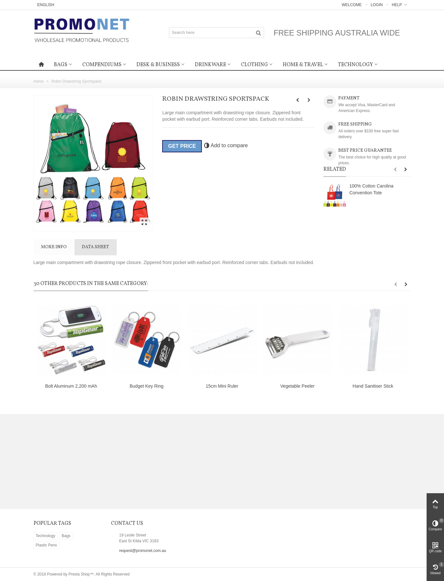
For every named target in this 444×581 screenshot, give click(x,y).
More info (54, 247)
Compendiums (102, 64)
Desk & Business (158, 64)
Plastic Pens (46, 545)
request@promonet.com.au (142, 550)
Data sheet (95, 247)
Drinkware (210, 64)
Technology (355, 64)
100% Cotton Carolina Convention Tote (371, 189)
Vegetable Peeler (297, 386)
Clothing (254, 64)
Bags (60, 64)
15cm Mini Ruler (222, 386)
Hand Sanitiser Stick (373, 386)
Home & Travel (303, 64)
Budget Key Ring (146, 386)
